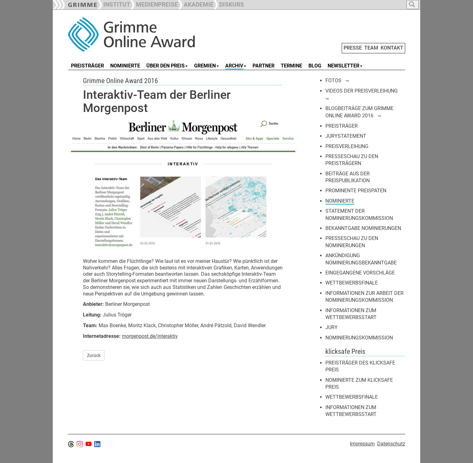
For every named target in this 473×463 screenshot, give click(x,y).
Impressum (362, 444)
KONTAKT (392, 48)
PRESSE (353, 48)
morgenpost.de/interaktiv (150, 336)
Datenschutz (391, 444)
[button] (154, 4)
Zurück (94, 355)
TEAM (371, 48)
